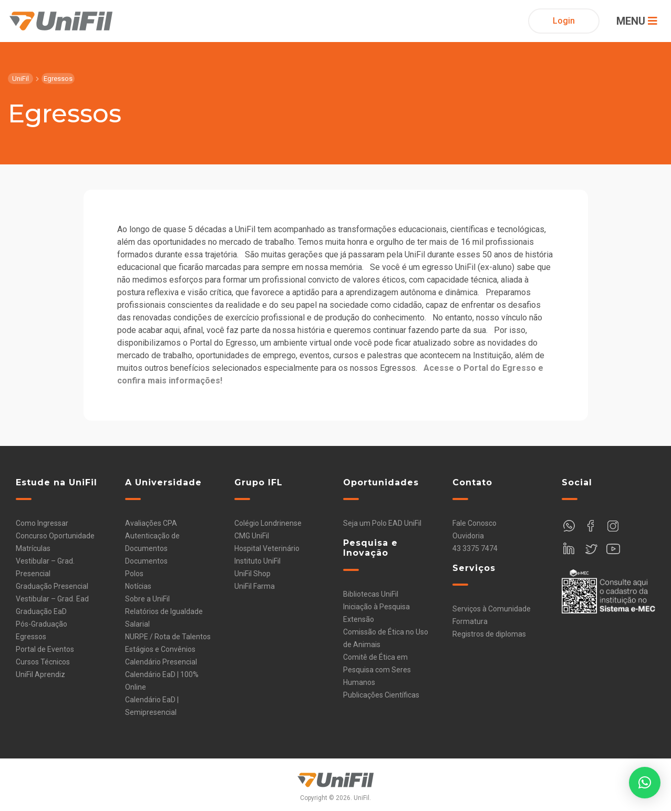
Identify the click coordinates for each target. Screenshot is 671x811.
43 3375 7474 (475, 548)
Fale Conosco (474, 523)
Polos (134, 573)
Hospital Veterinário (267, 548)
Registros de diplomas (489, 634)
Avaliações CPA (151, 523)
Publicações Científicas (381, 695)
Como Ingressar (42, 523)
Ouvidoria (468, 536)
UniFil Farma (254, 586)
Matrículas (33, 548)
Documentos (146, 561)
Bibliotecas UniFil (370, 594)
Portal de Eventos (45, 649)
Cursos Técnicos (43, 662)
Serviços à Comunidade (491, 609)
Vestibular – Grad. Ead (52, 599)
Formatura (470, 621)
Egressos (31, 636)
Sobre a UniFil (147, 599)
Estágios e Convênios (160, 649)
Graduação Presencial (52, 586)
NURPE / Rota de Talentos (168, 636)
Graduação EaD (41, 611)
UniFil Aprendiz (40, 674)
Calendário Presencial (161, 662)
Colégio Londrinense (268, 523)
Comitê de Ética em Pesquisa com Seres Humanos (377, 670)
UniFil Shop (252, 573)
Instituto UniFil (257, 561)
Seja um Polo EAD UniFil (382, 523)
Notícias (138, 586)
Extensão (358, 619)
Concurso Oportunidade (55, 536)
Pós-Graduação (41, 624)
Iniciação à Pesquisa (376, 606)
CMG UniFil (251, 536)
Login (564, 21)
